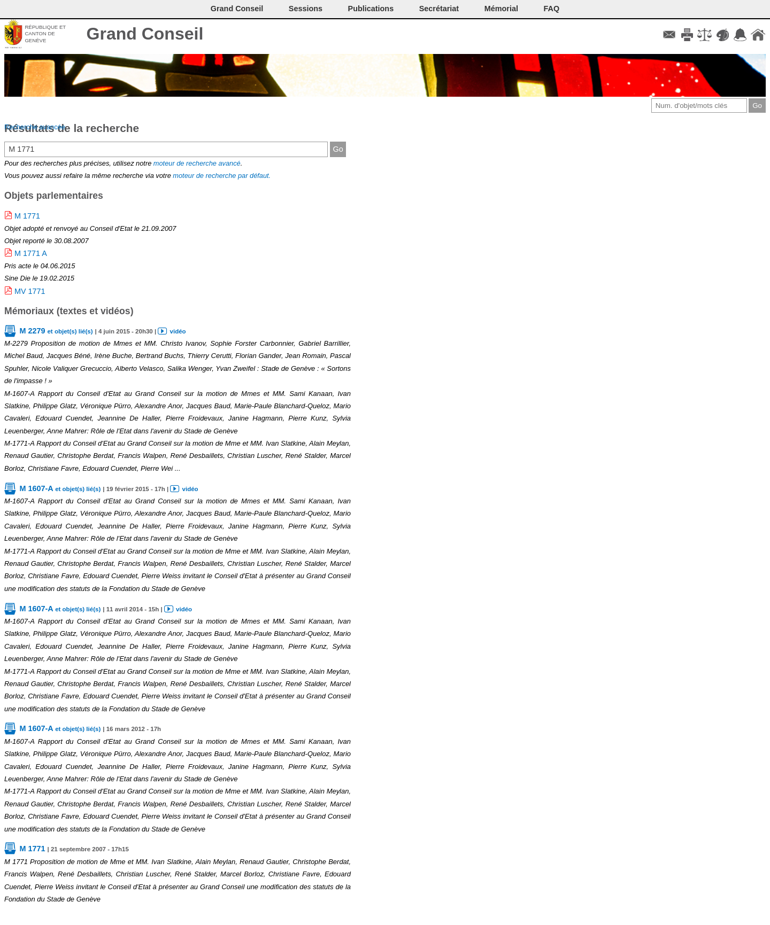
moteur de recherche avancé (197, 163)
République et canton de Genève (45, 33)
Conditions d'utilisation (704, 34)
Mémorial (501, 8)
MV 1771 (29, 291)
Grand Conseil (145, 33)
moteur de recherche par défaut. (222, 176)
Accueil (758, 34)
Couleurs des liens (722, 34)
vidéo (178, 331)
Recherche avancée (34, 127)
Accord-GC (740, 34)
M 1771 (27, 216)
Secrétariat (439, 8)
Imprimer (687, 34)
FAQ (552, 8)
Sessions (305, 8)
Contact (669, 34)
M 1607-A (60, 488)
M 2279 (56, 331)
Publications (371, 8)
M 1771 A (30, 253)
